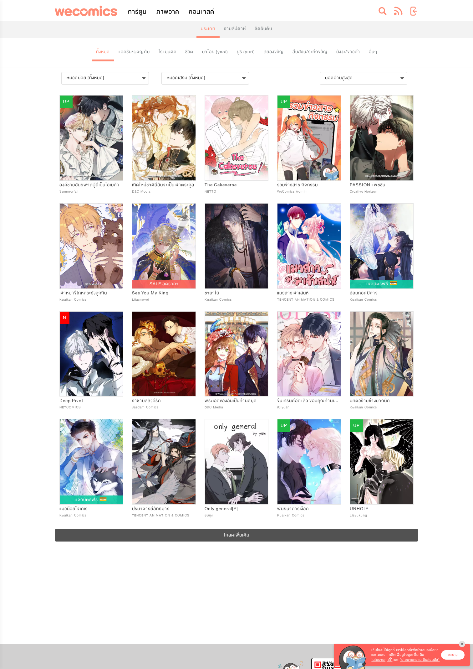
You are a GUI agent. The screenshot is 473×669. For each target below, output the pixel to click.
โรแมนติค (167, 52)
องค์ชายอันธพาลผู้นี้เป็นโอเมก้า (89, 185)
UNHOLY (359, 509)
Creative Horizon (364, 191)
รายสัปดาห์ (235, 29)
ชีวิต (189, 52)
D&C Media (141, 191)
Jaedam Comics (145, 407)
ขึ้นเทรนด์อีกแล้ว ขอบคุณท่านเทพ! (310, 401)
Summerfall (69, 191)
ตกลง (453, 654)
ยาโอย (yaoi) (215, 52)
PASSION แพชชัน (367, 185)
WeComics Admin (292, 191)
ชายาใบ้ (212, 293)
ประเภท (208, 29)
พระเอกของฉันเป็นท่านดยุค (231, 401)
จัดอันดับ (263, 29)
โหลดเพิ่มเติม (236, 535)
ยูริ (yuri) (246, 52)
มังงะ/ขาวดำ (348, 52)
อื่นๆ (373, 52)
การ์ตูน (137, 11)
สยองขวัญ (274, 52)
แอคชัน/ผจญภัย (134, 52)
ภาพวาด (167, 11)
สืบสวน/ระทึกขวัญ (310, 52)
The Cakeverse (221, 185)
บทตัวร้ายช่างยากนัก (370, 401)
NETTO (210, 191)
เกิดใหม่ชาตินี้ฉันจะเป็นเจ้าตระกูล (163, 185)
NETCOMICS (70, 407)
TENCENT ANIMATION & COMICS (306, 300)
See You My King (150, 293)
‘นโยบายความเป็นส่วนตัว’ (420, 660)
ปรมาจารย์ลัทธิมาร (151, 509)
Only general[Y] (221, 509)
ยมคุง (209, 515)
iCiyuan (283, 407)
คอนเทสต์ (201, 11)
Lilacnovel (140, 300)
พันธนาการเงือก (293, 509)
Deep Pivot (71, 401)
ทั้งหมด (103, 52)
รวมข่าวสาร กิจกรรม (297, 185)
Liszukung (358, 515)
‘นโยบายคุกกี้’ (381, 660)
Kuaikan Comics (73, 300)
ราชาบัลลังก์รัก (146, 401)
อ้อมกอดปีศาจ (364, 293)
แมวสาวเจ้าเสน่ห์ (293, 293)
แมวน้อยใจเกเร (73, 509)
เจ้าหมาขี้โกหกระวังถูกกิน (83, 293)
